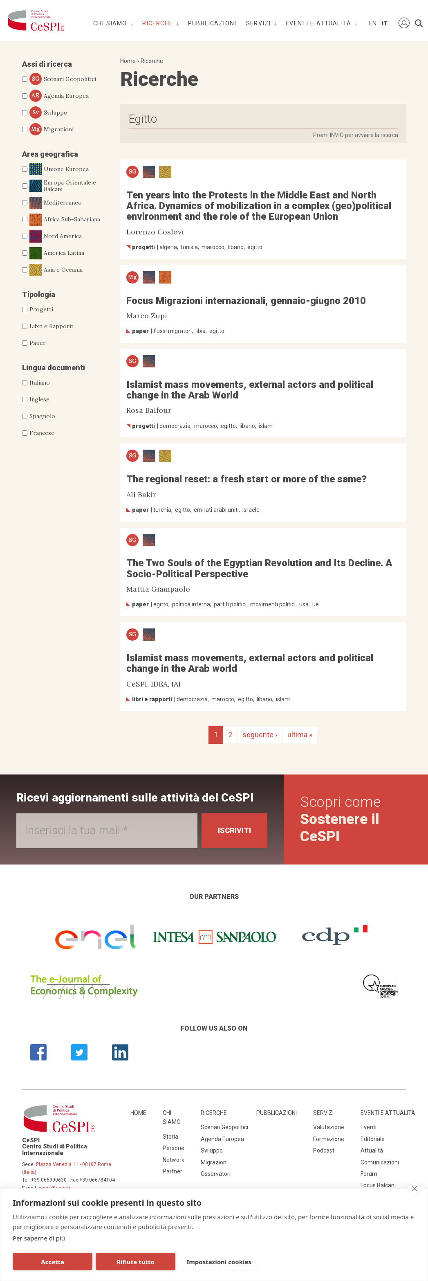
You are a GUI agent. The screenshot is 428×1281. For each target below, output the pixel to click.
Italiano (39, 382)
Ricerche (158, 23)
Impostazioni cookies (217, 1262)
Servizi (259, 23)
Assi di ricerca (47, 64)
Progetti (41, 309)
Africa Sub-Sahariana (64, 220)
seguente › (259, 734)
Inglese (39, 399)
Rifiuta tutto (134, 1262)
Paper (37, 343)
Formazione (328, 1139)
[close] (414, 1188)
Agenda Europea (59, 96)
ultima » (299, 734)
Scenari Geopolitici (62, 79)
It (385, 23)
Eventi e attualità (319, 23)
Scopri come (340, 819)
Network (173, 1160)
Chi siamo (111, 23)
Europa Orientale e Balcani (62, 186)
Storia (170, 1136)
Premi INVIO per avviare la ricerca (355, 135)
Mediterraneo (55, 203)
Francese (41, 433)
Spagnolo (42, 416)
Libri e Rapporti (51, 326)
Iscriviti (234, 830)
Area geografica (50, 154)
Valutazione (328, 1127)
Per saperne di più (39, 1238)
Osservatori (216, 1174)
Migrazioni (51, 129)
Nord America (55, 236)
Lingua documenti (53, 367)
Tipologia (38, 294)
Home (128, 61)
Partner (172, 1171)
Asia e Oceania (56, 270)
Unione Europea (59, 169)
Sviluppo (48, 112)
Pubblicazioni (212, 23)
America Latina (56, 253)
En (372, 23)
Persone (173, 1148)
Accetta (52, 1262)
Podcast (323, 1150)
